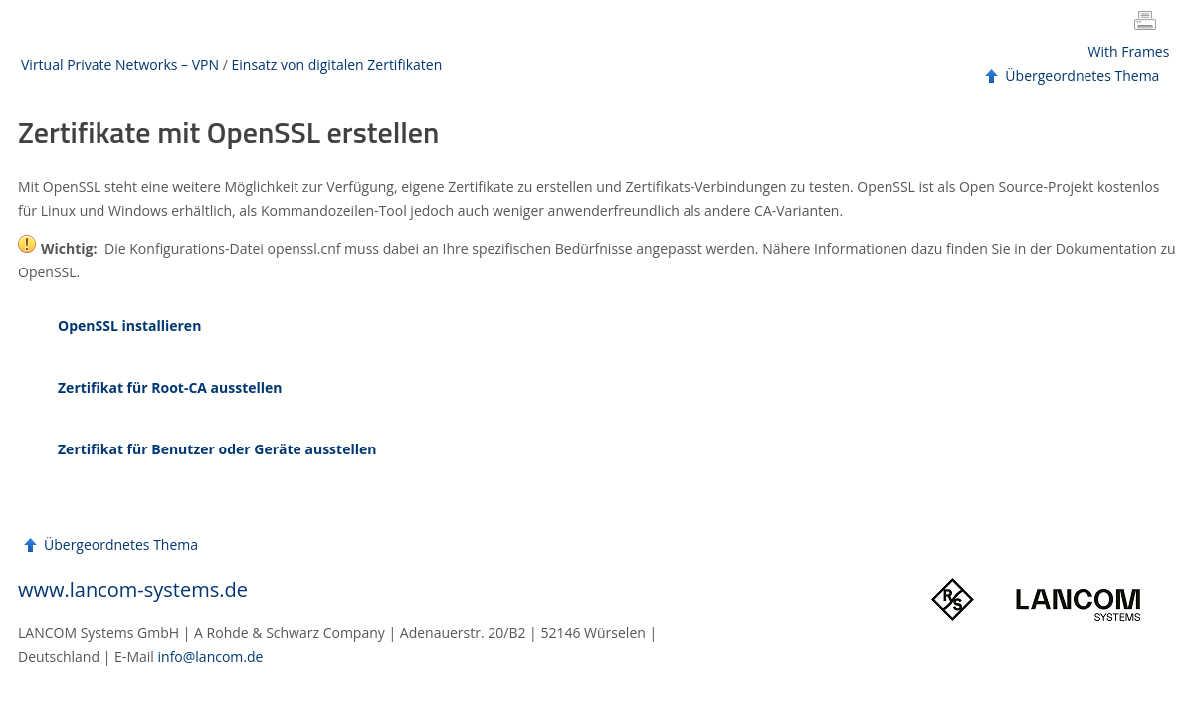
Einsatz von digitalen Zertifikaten (336, 64)
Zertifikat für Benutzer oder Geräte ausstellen (217, 449)
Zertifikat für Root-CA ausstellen (170, 387)
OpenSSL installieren (129, 325)
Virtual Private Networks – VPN (120, 64)
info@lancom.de (211, 656)
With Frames (1129, 51)
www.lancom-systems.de (133, 589)
